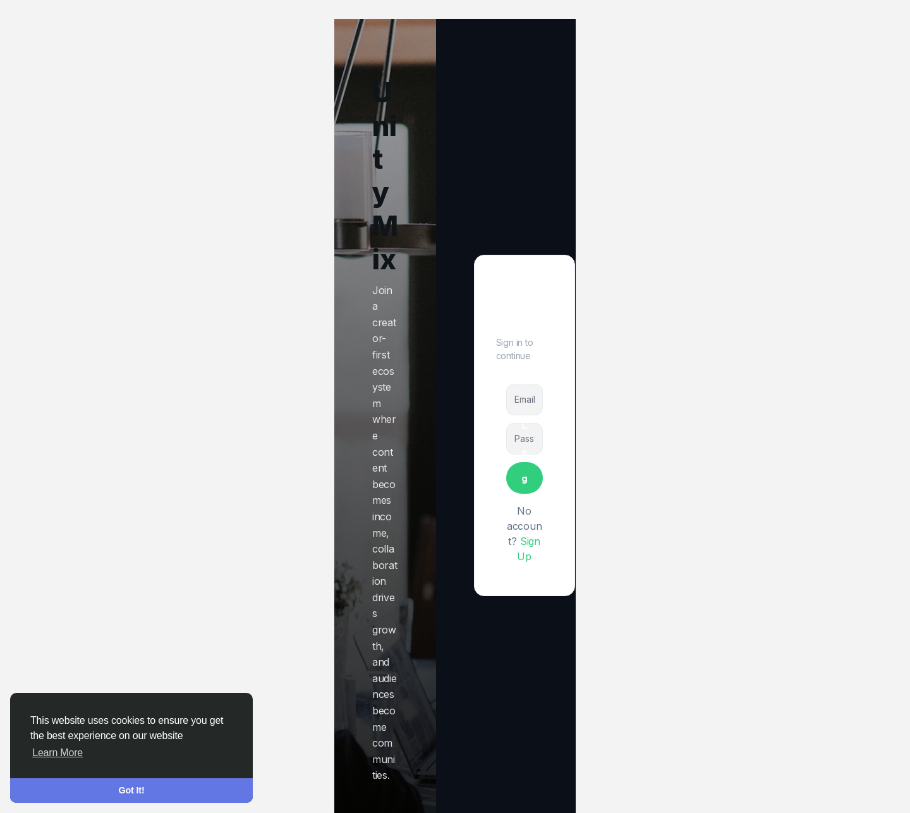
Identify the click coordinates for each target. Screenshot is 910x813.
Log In (524, 478)
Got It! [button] (132, 790)
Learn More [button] (57, 752)
